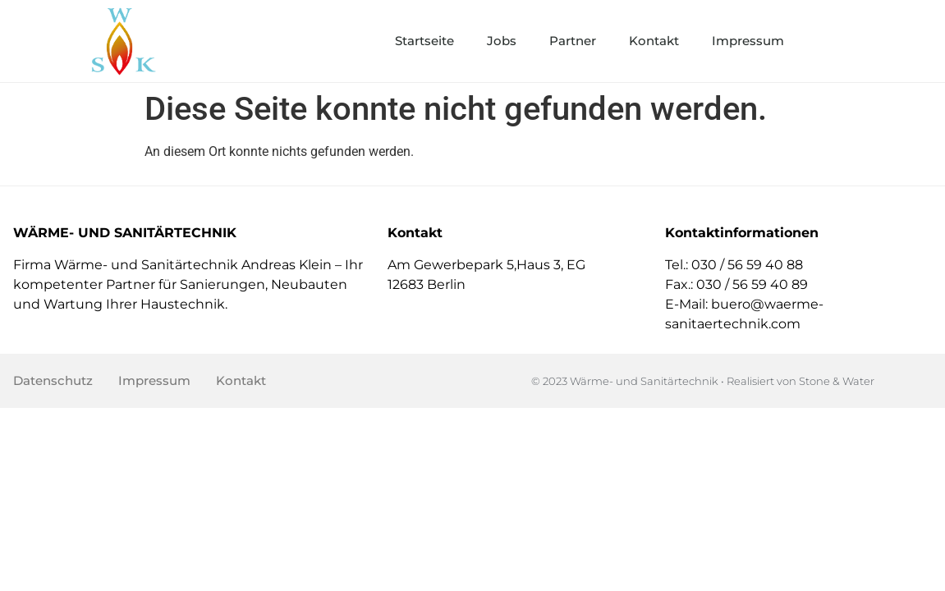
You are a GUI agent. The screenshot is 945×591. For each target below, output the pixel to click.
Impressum (748, 40)
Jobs (501, 40)
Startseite (424, 40)
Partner (572, 40)
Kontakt (654, 40)
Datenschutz (53, 380)
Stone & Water (836, 380)
